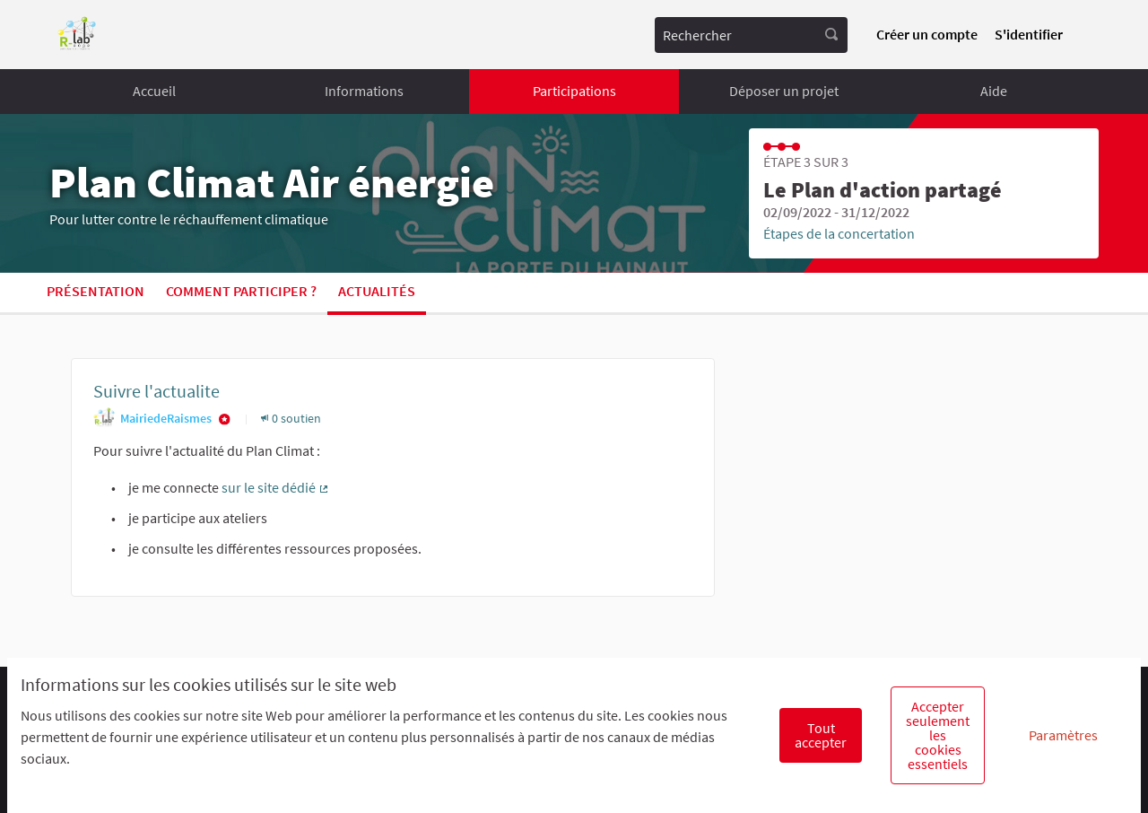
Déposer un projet (784, 91)
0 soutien (291, 418)
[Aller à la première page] (77, 34)
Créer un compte (927, 34)
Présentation (95, 291)
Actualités (376, 291)
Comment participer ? (241, 291)
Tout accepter (821, 735)
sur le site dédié (276, 487)
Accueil (154, 91)
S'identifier (1029, 34)
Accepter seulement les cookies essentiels (938, 735)
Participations (574, 91)
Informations (364, 91)
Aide (993, 91)
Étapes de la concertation (839, 233)
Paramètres (1063, 735)
